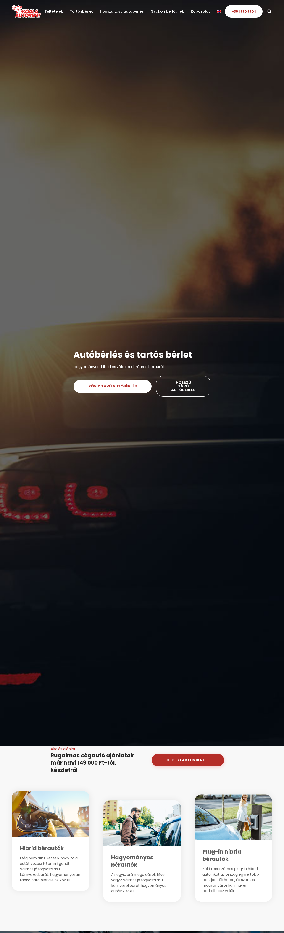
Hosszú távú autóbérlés (122, 11)
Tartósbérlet (81, 11)
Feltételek (54, 11)
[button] (269, 11)
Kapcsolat (200, 11)
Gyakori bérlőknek (167, 11)
